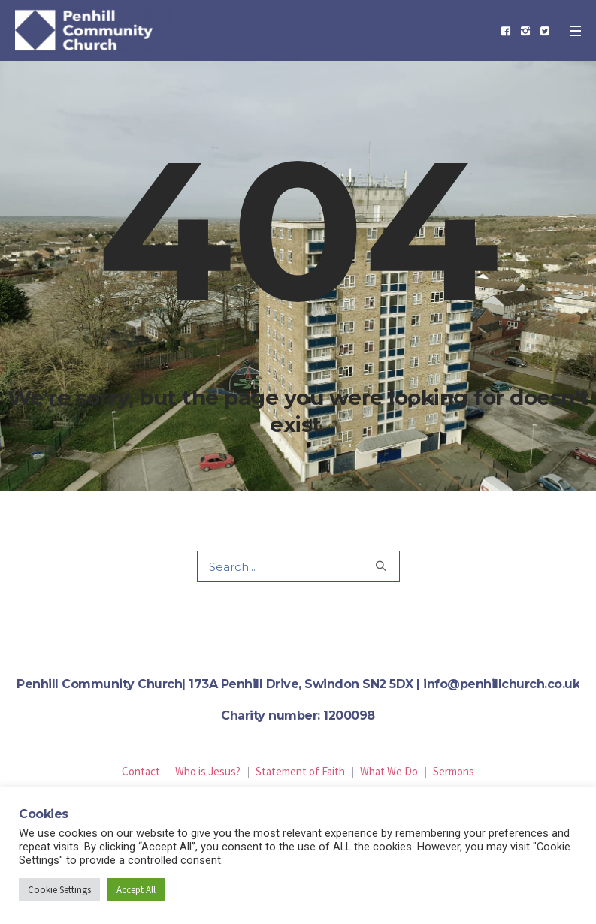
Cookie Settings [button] (59, 889)
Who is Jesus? (208, 771)
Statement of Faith (300, 771)
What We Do (389, 771)
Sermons (453, 771)
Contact (141, 771)
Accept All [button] (136, 889)
